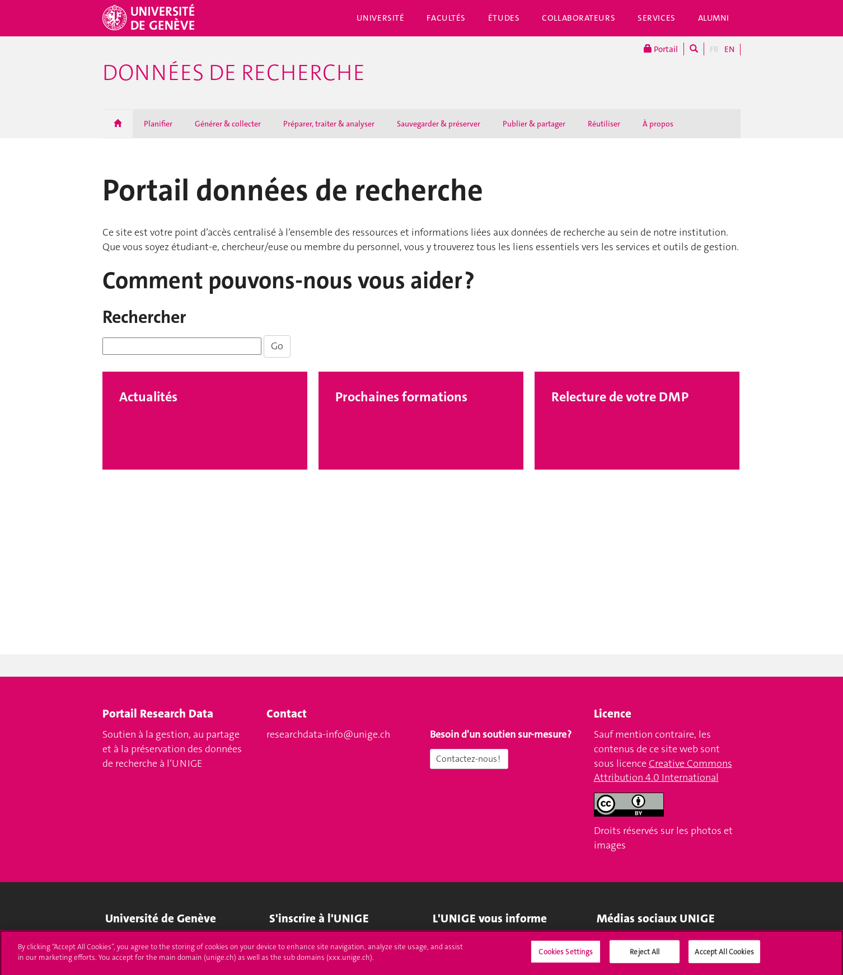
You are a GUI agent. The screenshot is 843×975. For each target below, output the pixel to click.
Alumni (713, 18)
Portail (661, 49)
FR (714, 49)
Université (381, 18)
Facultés (446, 18)
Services (657, 18)
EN (729, 49)
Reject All (644, 957)
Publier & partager (534, 124)
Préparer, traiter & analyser (328, 124)
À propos (658, 124)
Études (503, 18)
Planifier (158, 124)
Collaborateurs (578, 18)
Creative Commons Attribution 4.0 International (663, 771)
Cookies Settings (565, 957)
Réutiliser (604, 124)
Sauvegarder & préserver (438, 124)
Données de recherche (233, 73)
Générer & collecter (228, 124)
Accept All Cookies (724, 957)
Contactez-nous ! (469, 759)
